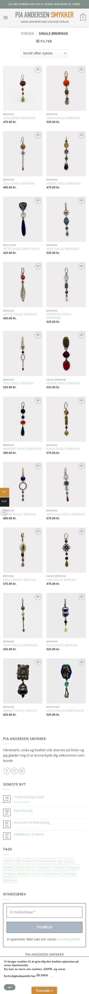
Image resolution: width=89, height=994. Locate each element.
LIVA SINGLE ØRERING (61, 580)
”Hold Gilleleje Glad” (29, 797)
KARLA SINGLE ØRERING (63, 449)
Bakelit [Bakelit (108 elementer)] (8, 861)
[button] (5, 17)
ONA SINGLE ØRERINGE (19, 118)
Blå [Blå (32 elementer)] (18, 861)
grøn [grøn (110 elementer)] (70, 861)
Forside (27, 33)
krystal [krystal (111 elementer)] (31, 867)
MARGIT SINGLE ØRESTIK (20, 711)
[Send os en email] (21, 771)
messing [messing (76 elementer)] (73, 867)
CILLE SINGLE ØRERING (19, 183)
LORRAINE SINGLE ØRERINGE (58, 315)
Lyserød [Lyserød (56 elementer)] (59, 867)
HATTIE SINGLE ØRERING (20, 314)
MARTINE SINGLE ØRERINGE (22, 449)
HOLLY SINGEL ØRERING (19, 580)
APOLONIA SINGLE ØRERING (65, 514)
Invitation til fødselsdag (32, 822)
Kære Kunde (23, 811)
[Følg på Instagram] (14, 771)
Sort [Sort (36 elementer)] (35, 873)
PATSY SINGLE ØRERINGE (20, 645)
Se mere (42, 975)
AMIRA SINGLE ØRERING (19, 514)
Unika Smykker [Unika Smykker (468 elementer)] (51, 873)
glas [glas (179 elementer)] (61, 861)
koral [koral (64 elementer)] (20, 867)
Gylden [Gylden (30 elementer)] (8, 867)
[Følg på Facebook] (6, 771)
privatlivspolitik (68, 939)
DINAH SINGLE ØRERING (63, 118)
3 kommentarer (26, 802)
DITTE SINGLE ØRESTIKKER (21, 249)
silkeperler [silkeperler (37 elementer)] (23, 873)
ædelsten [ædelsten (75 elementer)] (10, 880)
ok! (9, 987)
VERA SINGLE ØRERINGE (62, 249)
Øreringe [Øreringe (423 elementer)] (70, 873)
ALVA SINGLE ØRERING (61, 645)
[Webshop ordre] (44, 53)
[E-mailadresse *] (44, 912)
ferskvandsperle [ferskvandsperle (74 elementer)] (45, 861)
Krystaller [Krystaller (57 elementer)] (45, 867)
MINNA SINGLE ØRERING (63, 183)
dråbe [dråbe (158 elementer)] (27, 861)
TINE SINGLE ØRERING (18, 383)
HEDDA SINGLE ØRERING (63, 383)
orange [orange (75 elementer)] (8, 873)
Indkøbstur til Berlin (29, 834)
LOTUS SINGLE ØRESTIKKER (65, 711)
